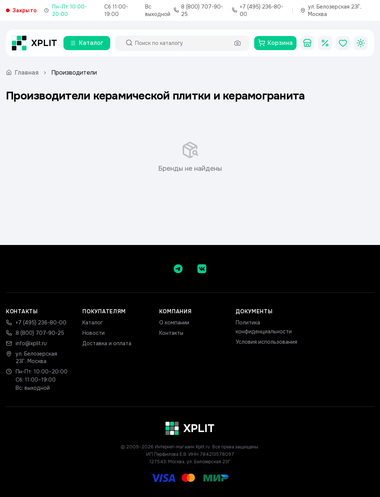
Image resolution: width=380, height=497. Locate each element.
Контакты (171, 333)
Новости (93, 333)
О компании (174, 322)
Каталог (92, 322)
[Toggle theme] (360, 43)
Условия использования (266, 342)
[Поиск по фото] (237, 43)
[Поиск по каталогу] (182, 43)
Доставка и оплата (106, 343)
